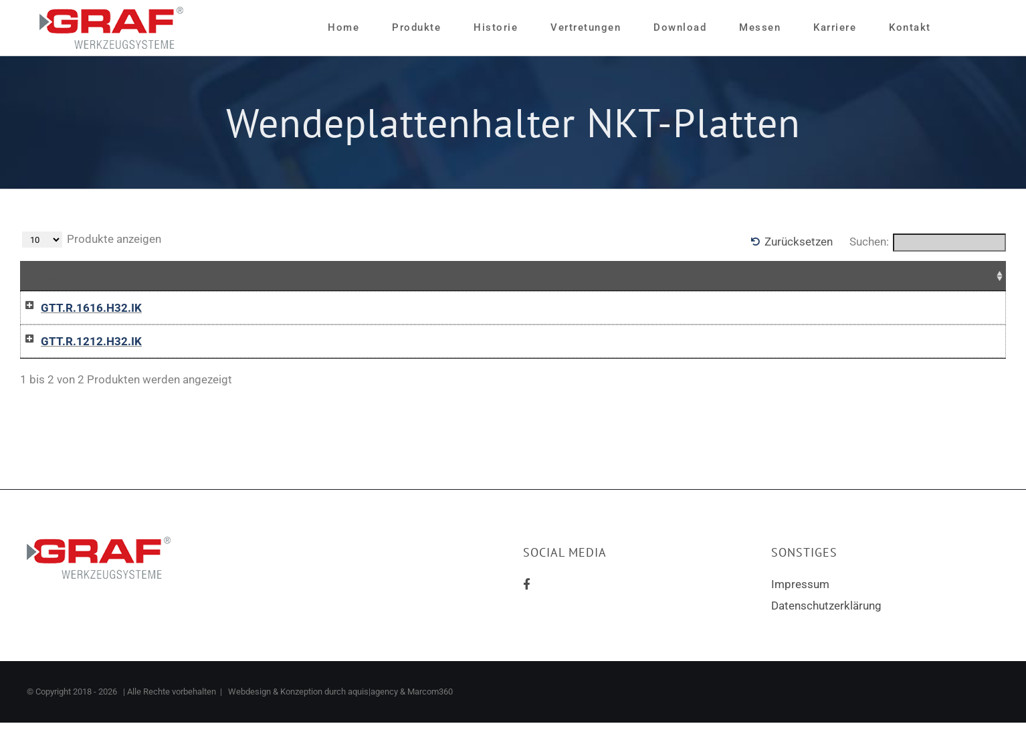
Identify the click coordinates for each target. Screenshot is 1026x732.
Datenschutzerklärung (826, 615)
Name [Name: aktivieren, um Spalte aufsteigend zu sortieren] (46, 275)
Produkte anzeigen (91, 240)
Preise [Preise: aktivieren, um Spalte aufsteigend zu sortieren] (418, 275)
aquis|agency (373, 701)
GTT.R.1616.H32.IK (77, 307)
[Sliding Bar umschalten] (964, 28)
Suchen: (927, 243)
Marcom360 (430, 701)
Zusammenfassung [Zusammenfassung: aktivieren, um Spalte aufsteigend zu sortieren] (263, 275)
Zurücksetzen (798, 241)
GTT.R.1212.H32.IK (77, 346)
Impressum (800, 593)
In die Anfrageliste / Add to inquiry (679, 308)
